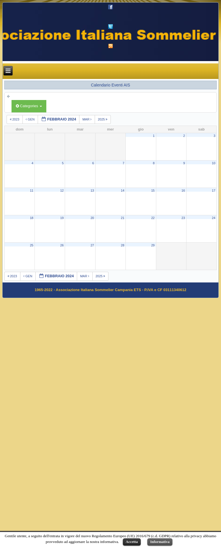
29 (153, 245)
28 (122, 245)
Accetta (132, 542)
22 (153, 218)
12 (62, 190)
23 (183, 218)
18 (31, 218)
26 (62, 245)
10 (213, 163)
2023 (15, 119)
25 (31, 245)
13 (92, 190)
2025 (103, 119)
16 (183, 190)
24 (213, 218)
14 (122, 190)
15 (153, 190)
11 (31, 190)
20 (92, 218)
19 (62, 218)
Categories (29, 106)
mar (87, 119)
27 (92, 245)
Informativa (159, 542)
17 (213, 190)
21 (122, 218)
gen (30, 119)
